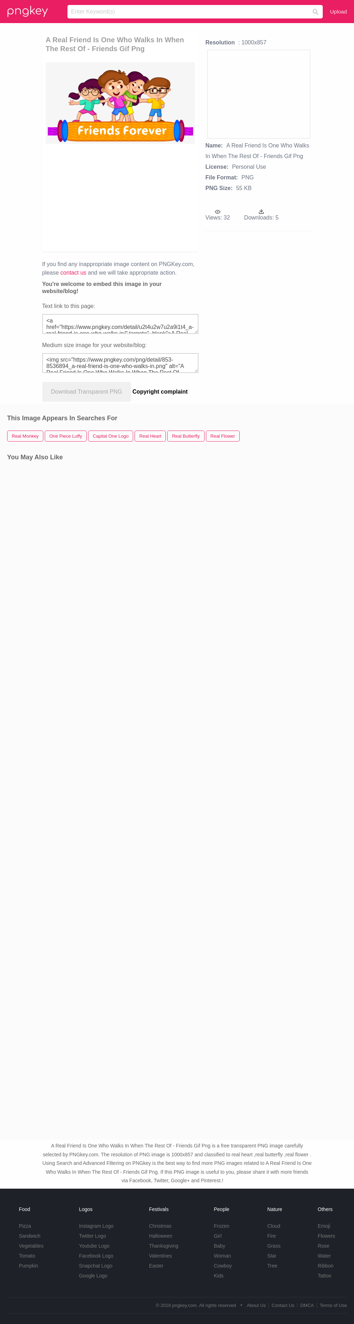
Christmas (160, 1226)
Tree (272, 1266)
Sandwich (29, 1236)
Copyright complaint (160, 392)
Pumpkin (28, 1266)
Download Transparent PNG (86, 392)
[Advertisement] (150, 197)
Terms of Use (333, 1305)
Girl (218, 1236)
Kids (218, 1276)
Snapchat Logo (95, 1266)
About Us (256, 1305)
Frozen (221, 1226)
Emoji (324, 1226)
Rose (324, 1246)
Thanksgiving (164, 1246)
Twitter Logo (92, 1236)
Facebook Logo (96, 1256)
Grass (274, 1246)
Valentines (160, 1256)
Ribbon (325, 1266)
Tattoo (324, 1276)
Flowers (326, 1236)
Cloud (274, 1226)
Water (324, 1256)
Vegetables (31, 1246)
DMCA (307, 1305)
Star (272, 1256)
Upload (338, 12)
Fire (271, 1236)
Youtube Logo (94, 1246)
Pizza (25, 1226)
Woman (222, 1256)
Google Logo (93, 1276)
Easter (156, 1266)
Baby (219, 1246)
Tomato (27, 1256)
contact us (73, 273)
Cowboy (223, 1266)
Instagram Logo (96, 1226)
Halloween (160, 1236)
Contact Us (283, 1305)
